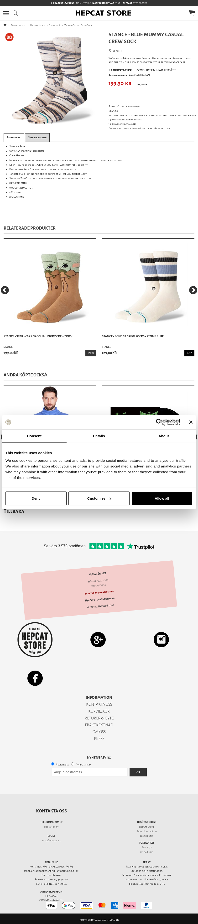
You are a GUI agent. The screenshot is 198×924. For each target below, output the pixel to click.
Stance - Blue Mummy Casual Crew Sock (70, 25)
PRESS (99, 738)
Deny (36, 498)
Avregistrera (83, 764)
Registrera (62, 764)
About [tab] (163, 436)
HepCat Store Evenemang (100, 599)
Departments (18, 25)
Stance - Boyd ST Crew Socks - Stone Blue (133, 336)
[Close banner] (191, 422)
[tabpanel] (49, 79)
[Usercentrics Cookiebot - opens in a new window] (159, 422)
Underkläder (37, 25)
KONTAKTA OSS (99, 704)
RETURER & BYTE (99, 718)
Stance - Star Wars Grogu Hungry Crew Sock (38, 336)
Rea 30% (113, 111)
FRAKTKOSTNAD (99, 725)
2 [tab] (53, 124)
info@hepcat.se (51, 840)
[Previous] (5, 290)
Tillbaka (14, 511)
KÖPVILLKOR (99, 711)
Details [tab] (99, 436)
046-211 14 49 (51, 827)
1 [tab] (45, 124)
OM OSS (99, 731)
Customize (99, 498)
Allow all (162, 498)
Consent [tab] (34, 436)
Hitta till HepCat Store (100, 606)
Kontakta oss (51, 811)
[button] (6, 13)
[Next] (193, 290)
